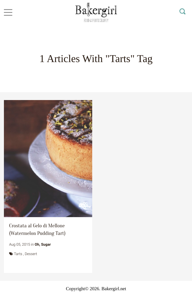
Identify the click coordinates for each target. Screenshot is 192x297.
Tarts (18, 254)
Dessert (31, 254)
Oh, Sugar (43, 245)
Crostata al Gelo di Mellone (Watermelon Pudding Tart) (37, 229)
